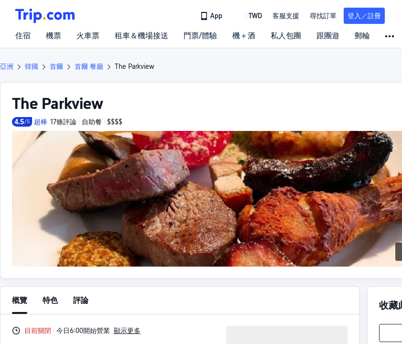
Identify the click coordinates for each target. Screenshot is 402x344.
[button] (248, 16)
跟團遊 (327, 36)
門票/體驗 (200, 36)
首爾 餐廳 (89, 66)
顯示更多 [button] (127, 330)
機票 (53, 36)
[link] (212, 16)
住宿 (23, 36)
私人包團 (286, 36)
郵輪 (362, 36)
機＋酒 (243, 36)
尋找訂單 (323, 16)
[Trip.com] (45, 16)
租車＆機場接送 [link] (141, 36)
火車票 (87, 36)
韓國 (31, 66)
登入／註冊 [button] (364, 16)
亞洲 (6, 66)
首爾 (56, 66)
